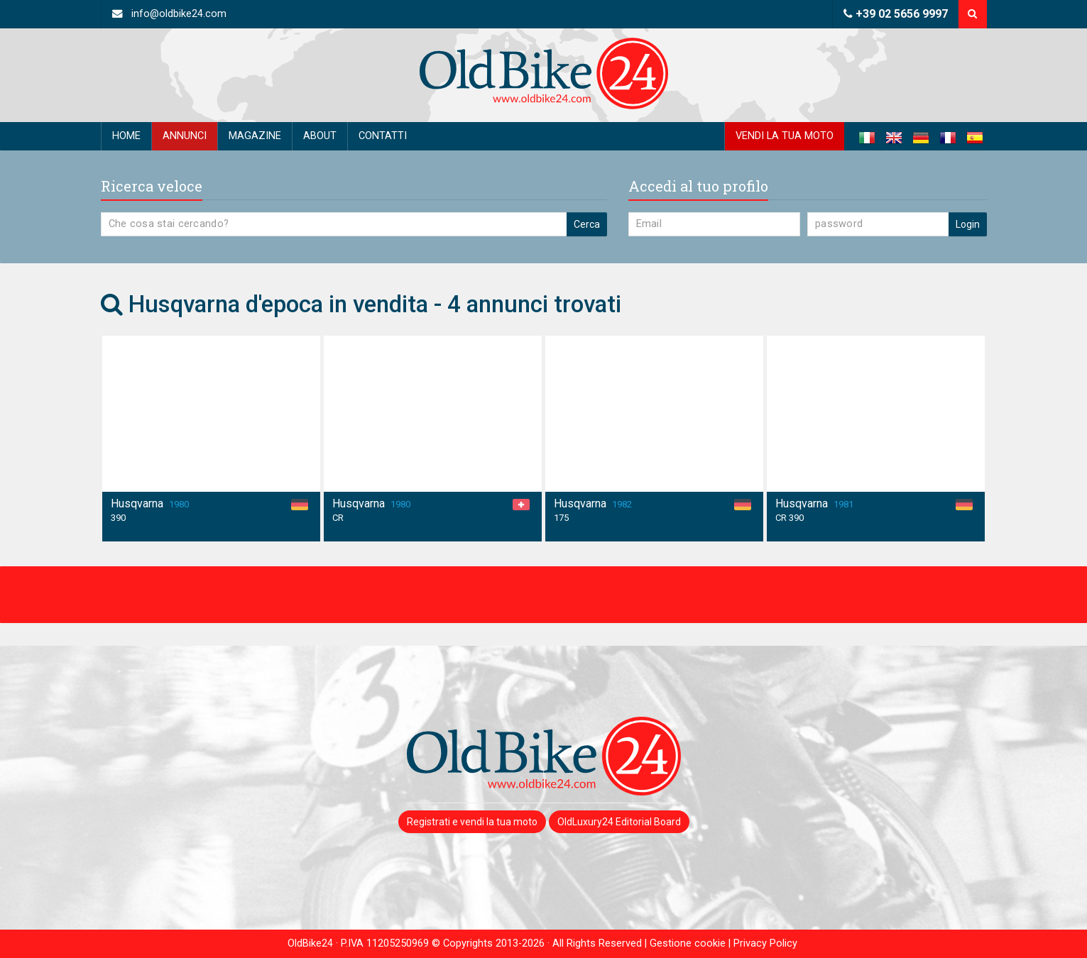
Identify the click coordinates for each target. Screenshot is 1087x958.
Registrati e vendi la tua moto (472, 821)
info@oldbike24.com (169, 14)
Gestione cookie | (691, 943)
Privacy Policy (765, 943)
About (320, 136)
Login (968, 224)
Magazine (255, 136)
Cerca (587, 224)
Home (126, 136)
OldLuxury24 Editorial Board (619, 821)
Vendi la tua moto (785, 136)
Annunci (185, 136)
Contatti (383, 136)
